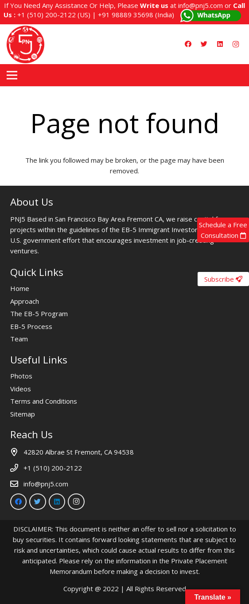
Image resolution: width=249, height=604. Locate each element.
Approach (24, 301)
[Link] (25, 44)
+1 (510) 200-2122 (46, 14)
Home (19, 288)
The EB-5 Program (39, 313)
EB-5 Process (31, 326)
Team (19, 338)
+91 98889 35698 (125, 14)
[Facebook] (188, 44)
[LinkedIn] (219, 44)
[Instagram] (235, 44)
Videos (20, 388)
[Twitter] (203, 44)
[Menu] (12, 75)
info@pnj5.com (200, 5)
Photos (21, 375)
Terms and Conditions (43, 401)
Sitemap (22, 413)
